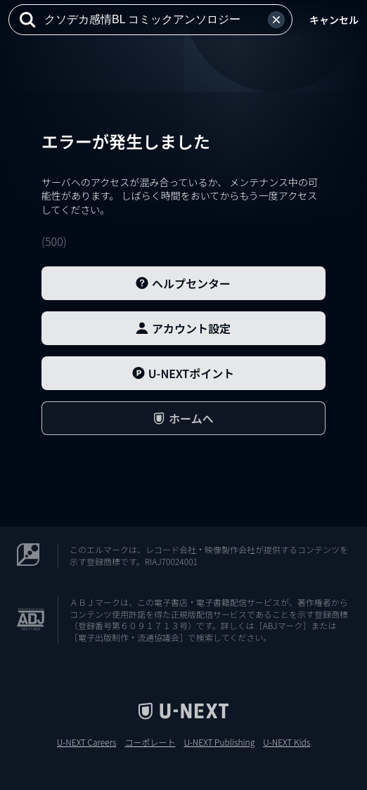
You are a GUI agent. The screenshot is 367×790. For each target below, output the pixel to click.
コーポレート (149, 742)
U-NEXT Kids (286, 742)
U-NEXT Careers (87, 742)
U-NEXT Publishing (219, 742)
